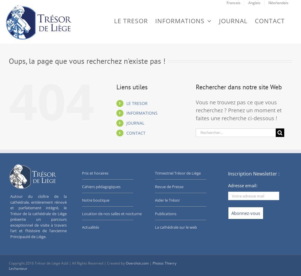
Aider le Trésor (167, 200)
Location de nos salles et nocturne (112, 213)
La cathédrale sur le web (176, 227)
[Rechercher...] (236, 132)
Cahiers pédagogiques (101, 186)
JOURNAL (135, 123)
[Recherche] (280, 132)
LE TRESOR (137, 103)
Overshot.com (137, 263)
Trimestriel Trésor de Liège (178, 173)
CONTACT (136, 133)
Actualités (90, 227)
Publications (165, 213)
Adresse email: (242, 185)
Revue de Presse (169, 186)
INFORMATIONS (142, 113)
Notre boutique (95, 200)
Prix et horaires (95, 173)
